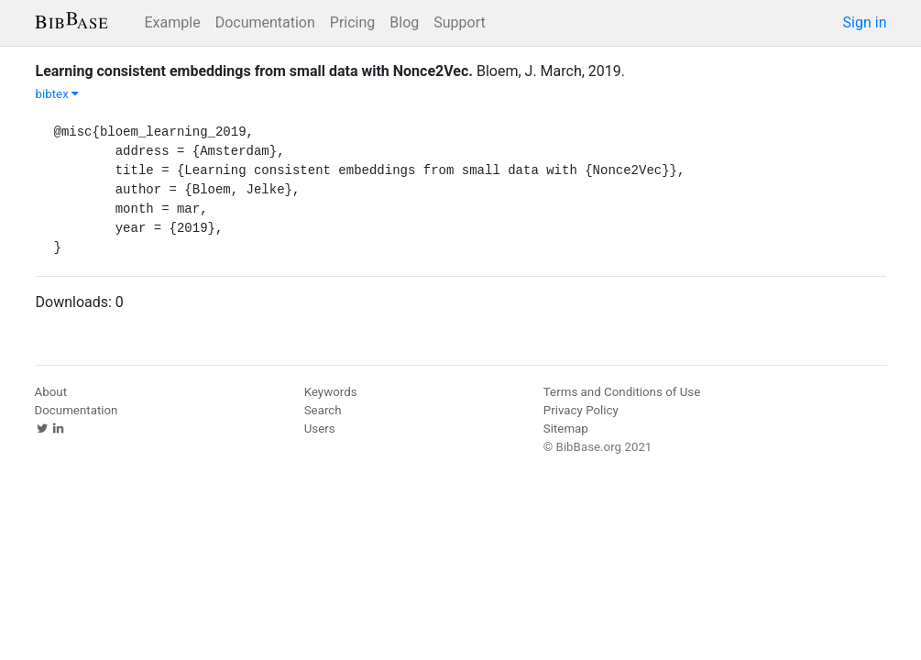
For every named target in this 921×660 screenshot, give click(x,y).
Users (319, 428)
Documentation (265, 22)
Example (173, 22)
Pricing (353, 22)
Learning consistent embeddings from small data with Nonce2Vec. (254, 71)
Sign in (865, 22)
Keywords (330, 392)
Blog (404, 22)
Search (323, 410)
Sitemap (565, 428)
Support (459, 22)
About (51, 392)
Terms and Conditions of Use (621, 392)
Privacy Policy (581, 410)
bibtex (58, 94)
